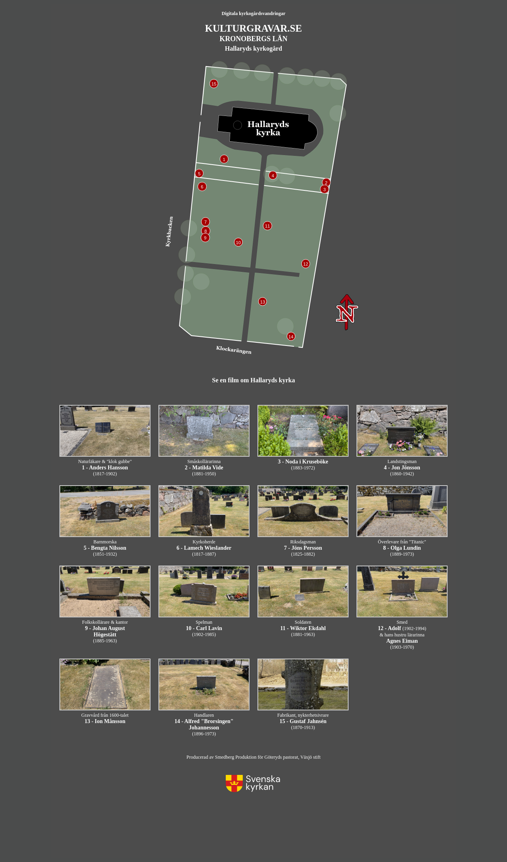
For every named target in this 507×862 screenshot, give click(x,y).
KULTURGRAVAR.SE (253, 28)
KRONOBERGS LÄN (253, 39)
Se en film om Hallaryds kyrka (253, 380)
